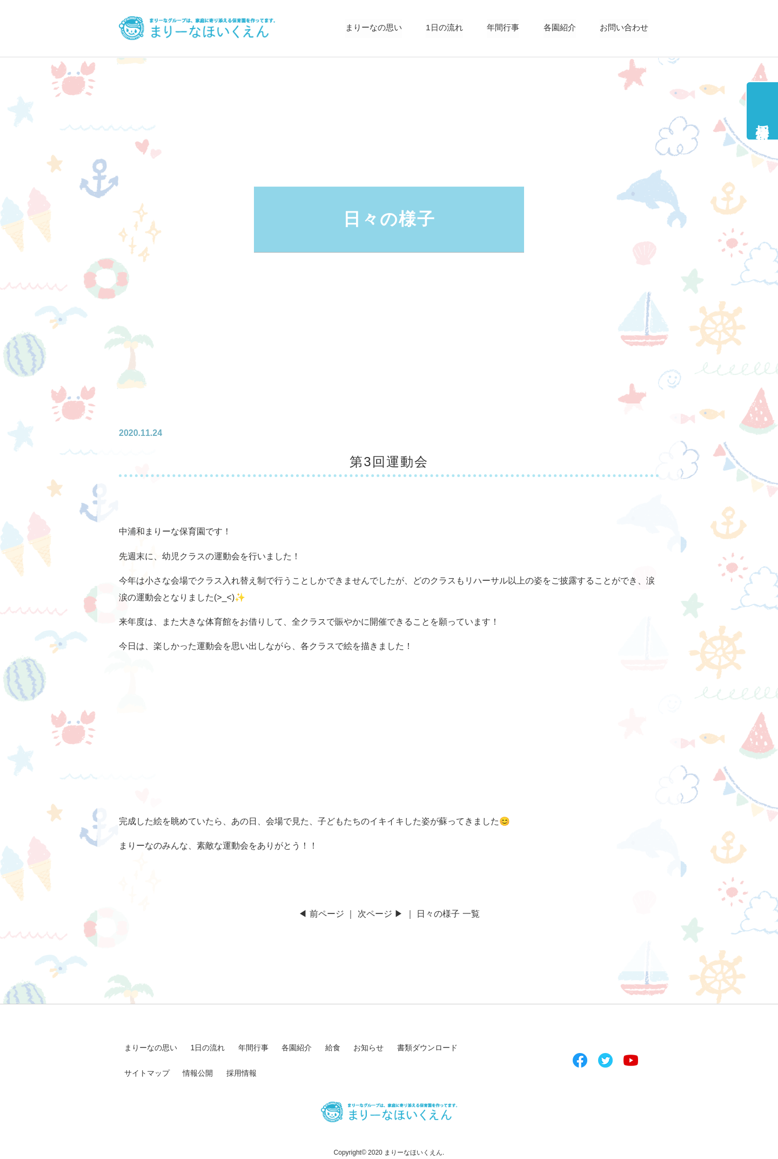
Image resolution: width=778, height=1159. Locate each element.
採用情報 (762, 117)
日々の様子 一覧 (448, 913)
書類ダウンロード (427, 1047)
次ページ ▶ (380, 913)
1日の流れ (435, 27)
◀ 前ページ (321, 913)
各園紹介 (555, 27)
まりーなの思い (361, 27)
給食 (332, 1047)
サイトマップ (147, 1073)
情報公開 (198, 1073)
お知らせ (368, 1047)
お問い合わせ (622, 27)
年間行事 (496, 27)
